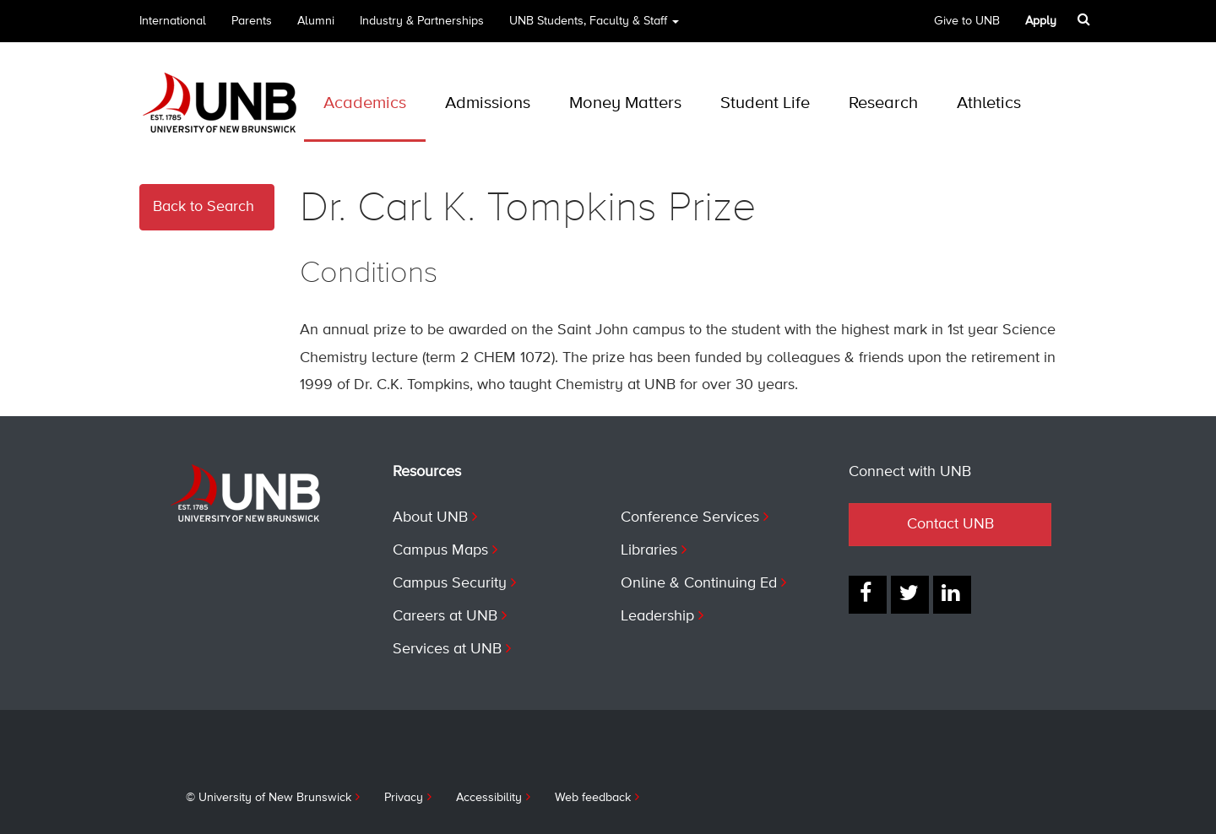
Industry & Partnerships (422, 21)
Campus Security (450, 583)
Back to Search (203, 206)
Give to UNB (967, 21)
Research (883, 103)
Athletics (989, 103)
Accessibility (489, 798)
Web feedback (593, 798)
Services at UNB (447, 649)
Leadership (657, 616)
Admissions (487, 103)
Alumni (315, 21)
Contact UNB (950, 524)
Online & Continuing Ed (699, 583)
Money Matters (625, 103)
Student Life (765, 103)
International (172, 21)
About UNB (430, 517)
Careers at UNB (445, 616)
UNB (594, 26)
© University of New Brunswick (268, 798)
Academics (364, 103)
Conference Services (690, 517)
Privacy (403, 798)
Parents (251, 21)
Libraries (649, 550)
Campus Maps (440, 550)
